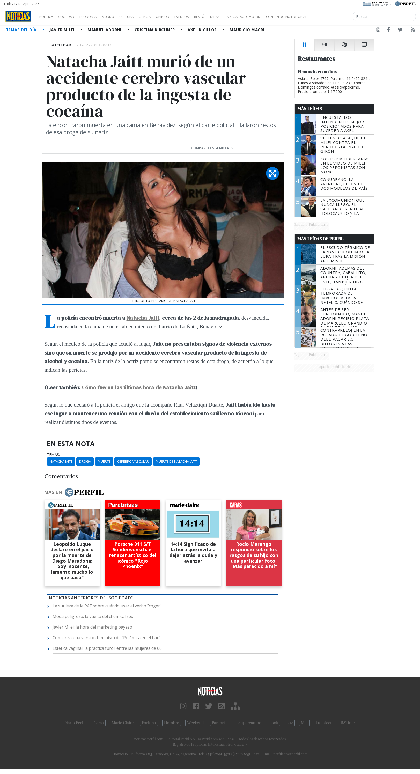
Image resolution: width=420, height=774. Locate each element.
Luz (289, 722)
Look (273, 722)
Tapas (244, 16)
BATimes (348, 722)
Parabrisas (221, 722)
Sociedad (71, 16)
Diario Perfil (74, 722)
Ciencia (162, 16)
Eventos (206, 16)
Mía (304, 722)
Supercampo (249, 722)
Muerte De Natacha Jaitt (176, 461)
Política (48, 16)
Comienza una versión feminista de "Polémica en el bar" (106, 637)
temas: (53, 454)
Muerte (104, 461)
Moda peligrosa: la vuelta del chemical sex (93, 616)
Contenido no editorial (331, 16)
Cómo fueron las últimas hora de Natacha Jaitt (138, 387)
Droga (85, 461)
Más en (74, 492)
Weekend (195, 722)
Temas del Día (22, 29)
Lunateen (324, 722)
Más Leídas (309, 109)
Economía (96, 16)
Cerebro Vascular (133, 461)
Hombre (171, 722)
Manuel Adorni (105, 29)
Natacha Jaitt (143, 317)
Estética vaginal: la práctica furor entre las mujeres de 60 (107, 648)
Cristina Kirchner (155, 29)
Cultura (141, 16)
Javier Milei (62, 29)
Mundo (119, 16)
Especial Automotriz (277, 16)
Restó (226, 16)
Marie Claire (123, 722)
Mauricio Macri (247, 29)
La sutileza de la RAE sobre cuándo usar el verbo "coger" (107, 606)
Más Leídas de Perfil (320, 239)
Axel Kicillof (203, 29)
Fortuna (149, 722)
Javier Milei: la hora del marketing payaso (92, 627)
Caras (98, 722)
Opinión (183, 16)
